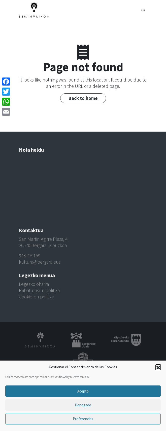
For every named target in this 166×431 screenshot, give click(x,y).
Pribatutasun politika (39, 290)
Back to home (83, 98)
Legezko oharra (34, 284)
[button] (158, 367)
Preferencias (83, 418)
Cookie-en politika (36, 297)
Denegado (83, 405)
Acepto (83, 391)
